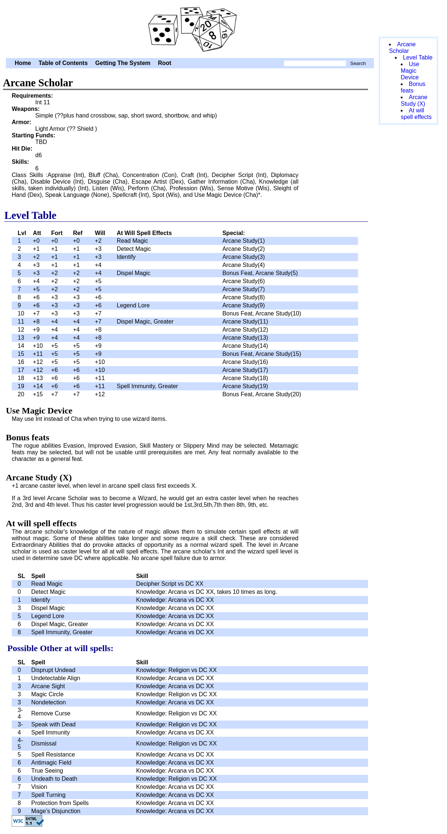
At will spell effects (416, 113)
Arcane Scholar (190, 28)
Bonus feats (413, 87)
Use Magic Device (410, 70)
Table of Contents (63, 63)
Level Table (418, 57)
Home (23, 63)
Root (164, 63)
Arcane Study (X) (414, 100)
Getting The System (122, 63)
